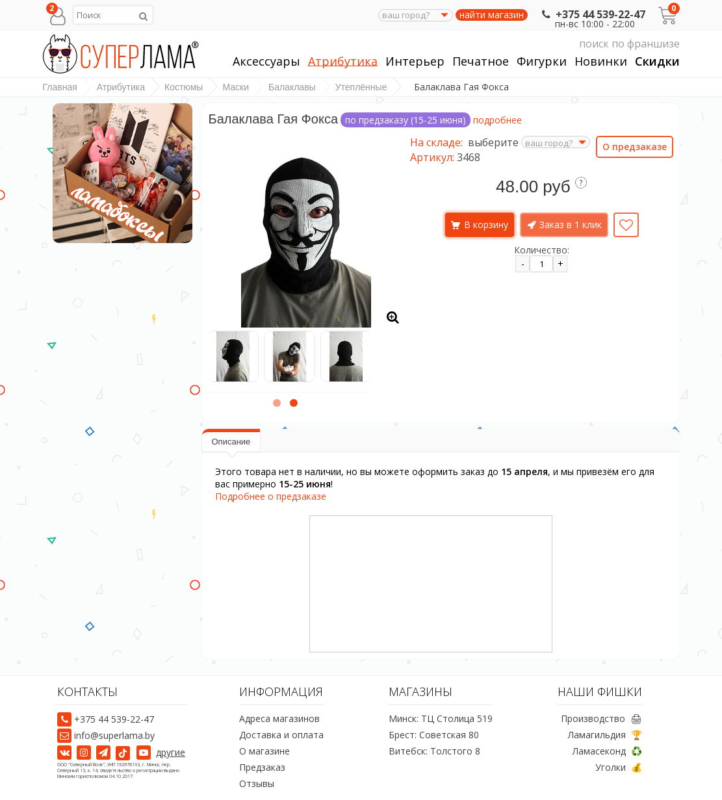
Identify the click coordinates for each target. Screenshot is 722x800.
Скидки (657, 61)
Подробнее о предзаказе (270, 496)
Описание (231, 441)
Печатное (480, 61)
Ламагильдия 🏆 (605, 735)
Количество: (541, 250)
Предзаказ (262, 768)
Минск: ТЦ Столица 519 (441, 719)
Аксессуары (266, 61)
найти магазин (491, 15)
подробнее (497, 120)
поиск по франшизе (557, 44)
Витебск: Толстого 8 (434, 751)
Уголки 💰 (618, 768)
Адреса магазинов (279, 719)
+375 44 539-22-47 (592, 14)
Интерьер (415, 61)
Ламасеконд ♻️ (607, 751)
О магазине (264, 751)
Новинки (600, 61)
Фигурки (542, 61)
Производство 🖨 (601, 719)
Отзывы (256, 784)
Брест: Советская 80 (434, 735)
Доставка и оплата (281, 735)
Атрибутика (343, 61)
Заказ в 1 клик (570, 224)
